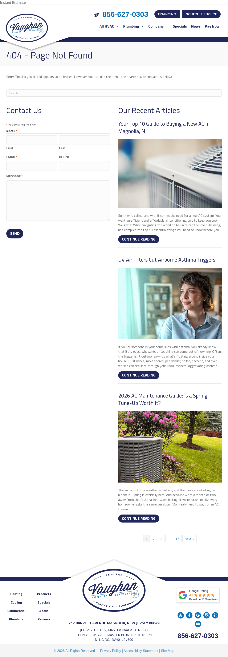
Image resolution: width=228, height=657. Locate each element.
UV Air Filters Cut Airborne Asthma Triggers (166, 260)
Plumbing (133, 26)
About (44, 610)
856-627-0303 (198, 636)
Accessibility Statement (141, 651)
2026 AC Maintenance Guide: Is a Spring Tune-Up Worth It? (162, 399)
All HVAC (109, 26)
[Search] (114, 93)
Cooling (16, 602)
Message (14, 174)
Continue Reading (140, 239)
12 (177, 538)
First (9, 147)
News (196, 26)
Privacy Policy (110, 651)
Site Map (167, 651)
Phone (64, 156)
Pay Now (212, 26)
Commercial (16, 610)
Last (62, 147)
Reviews (44, 619)
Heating (16, 593)
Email (11, 156)
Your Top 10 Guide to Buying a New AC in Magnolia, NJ (164, 127)
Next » (189, 538)
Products (44, 593)
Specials (180, 26)
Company (158, 26)
